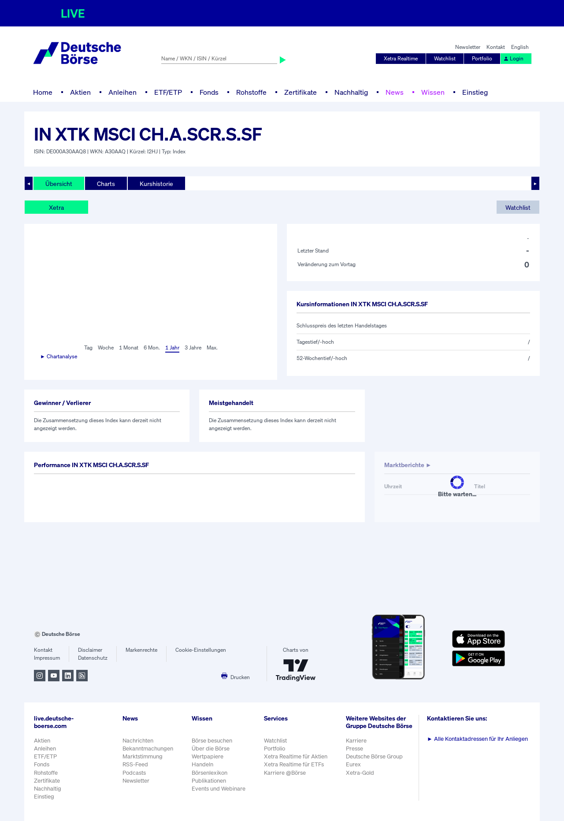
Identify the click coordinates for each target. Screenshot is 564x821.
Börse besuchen (212, 740)
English (520, 47)
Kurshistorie (156, 183)
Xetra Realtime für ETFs (294, 764)
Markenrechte (141, 649)
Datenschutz (93, 657)
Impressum (47, 657)
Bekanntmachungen (147, 748)
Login (513, 58)
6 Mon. (152, 347)
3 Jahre (193, 347)
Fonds (209, 92)
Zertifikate (300, 92)
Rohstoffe (251, 92)
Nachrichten (137, 740)
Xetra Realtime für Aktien (295, 756)
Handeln (202, 764)
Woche (106, 347)
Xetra (56, 207)
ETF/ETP (168, 92)
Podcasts (134, 772)
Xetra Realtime (401, 58)
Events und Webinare (218, 788)
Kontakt (495, 47)
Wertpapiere (207, 756)
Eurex (353, 764)
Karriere (356, 740)
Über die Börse (211, 748)
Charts (106, 183)
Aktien (80, 92)
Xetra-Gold (360, 772)
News (395, 92)
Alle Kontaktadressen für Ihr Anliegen (477, 739)
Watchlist (445, 58)
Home (42, 92)
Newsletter (467, 47)
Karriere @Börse (285, 772)
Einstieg (475, 92)
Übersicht (58, 183)
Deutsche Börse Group (374, 756)
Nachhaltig (351, 92)
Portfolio (482, 58)
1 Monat (128, 347)
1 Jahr (172, 347)
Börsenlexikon (209, 772)
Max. (212, 347)
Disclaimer (90, 649)
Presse (354, 748)
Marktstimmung (142, 756)
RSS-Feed (135, 764)
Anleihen (122, 92)
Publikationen (209, 780)
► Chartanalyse (58, 356)
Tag (88, 347)
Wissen (433, 92)
